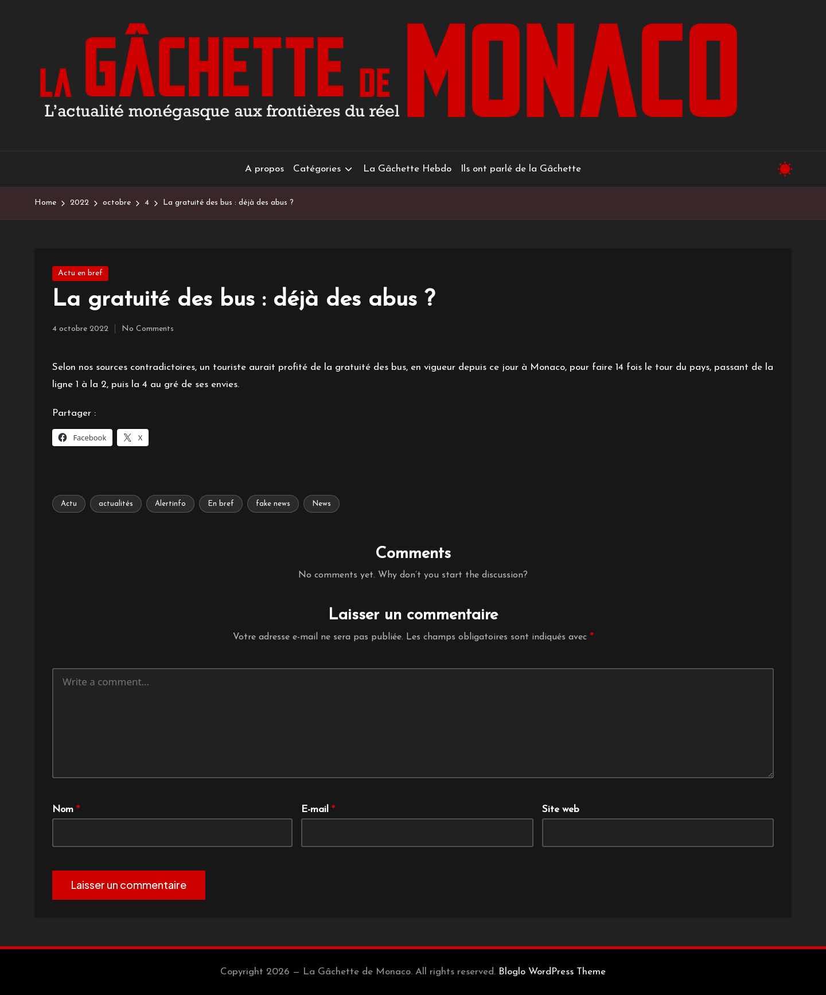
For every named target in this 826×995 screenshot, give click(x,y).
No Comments (148, 329)
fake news (273, 504)
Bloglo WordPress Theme (552, 972)
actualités (116, 504)
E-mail (318, 809)
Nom (66, 809)
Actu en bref (80, 273)
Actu (69, 504)
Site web (560, 809)
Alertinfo (170, 504)
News (321, 504)
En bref (221, 504)
